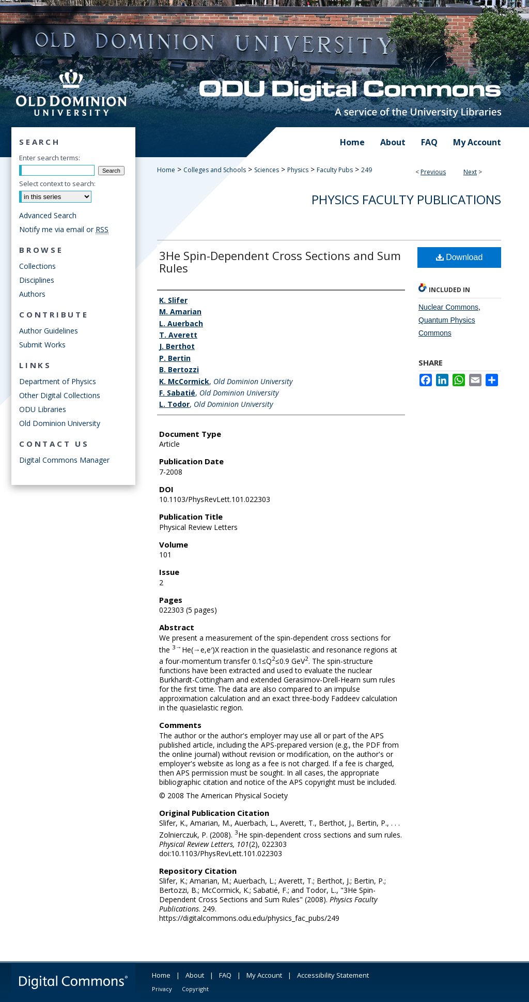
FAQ (225, 975)
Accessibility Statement (333, 975)
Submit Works (42, 345)
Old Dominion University (59, 423)
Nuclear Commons (448, 307)
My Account (264, 975)
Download (459, 257)
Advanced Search (47, 215)
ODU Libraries (42, 409)
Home (166, 169)
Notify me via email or (63, 229)
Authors (32, 294)
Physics (297, 169)
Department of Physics (57, 381)
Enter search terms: (49, 157)
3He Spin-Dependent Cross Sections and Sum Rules (280, 262)
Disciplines (36, 280)
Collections (37, 266)
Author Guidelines (48, 331)
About (194, 975)
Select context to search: (57, 183)
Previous (433, 172)
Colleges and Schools (214, 169)
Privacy (162, 989)
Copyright (195, 989)
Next (470, 172)
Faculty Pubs (335, 169)
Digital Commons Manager (64, 460)
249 (366, 169)
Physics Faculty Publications (406, 199)
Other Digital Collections (59, 395)
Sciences (266, 169)
